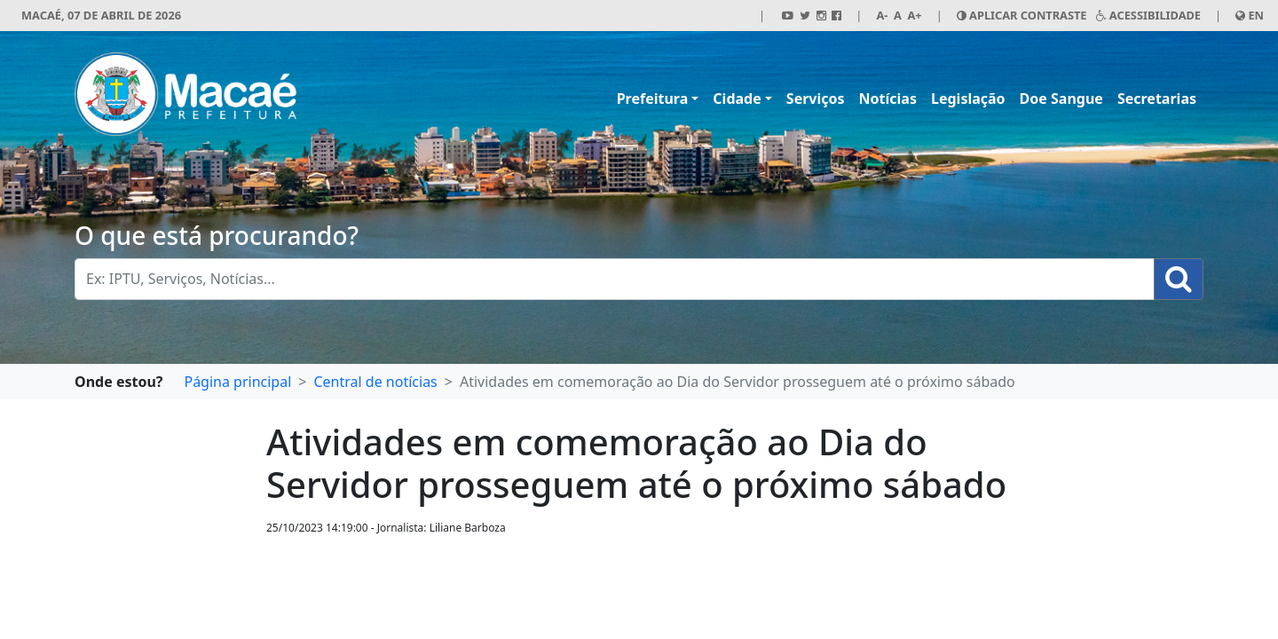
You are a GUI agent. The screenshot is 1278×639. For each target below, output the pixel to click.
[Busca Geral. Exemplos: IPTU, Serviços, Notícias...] (615, 279)
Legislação (968, 98)
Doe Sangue (1061, 98)
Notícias (888, 98)
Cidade (737, 98)
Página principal (237, 381)
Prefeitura (653, 98)
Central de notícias (375, 381)
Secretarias (1156, 98)
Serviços (815, 98)
